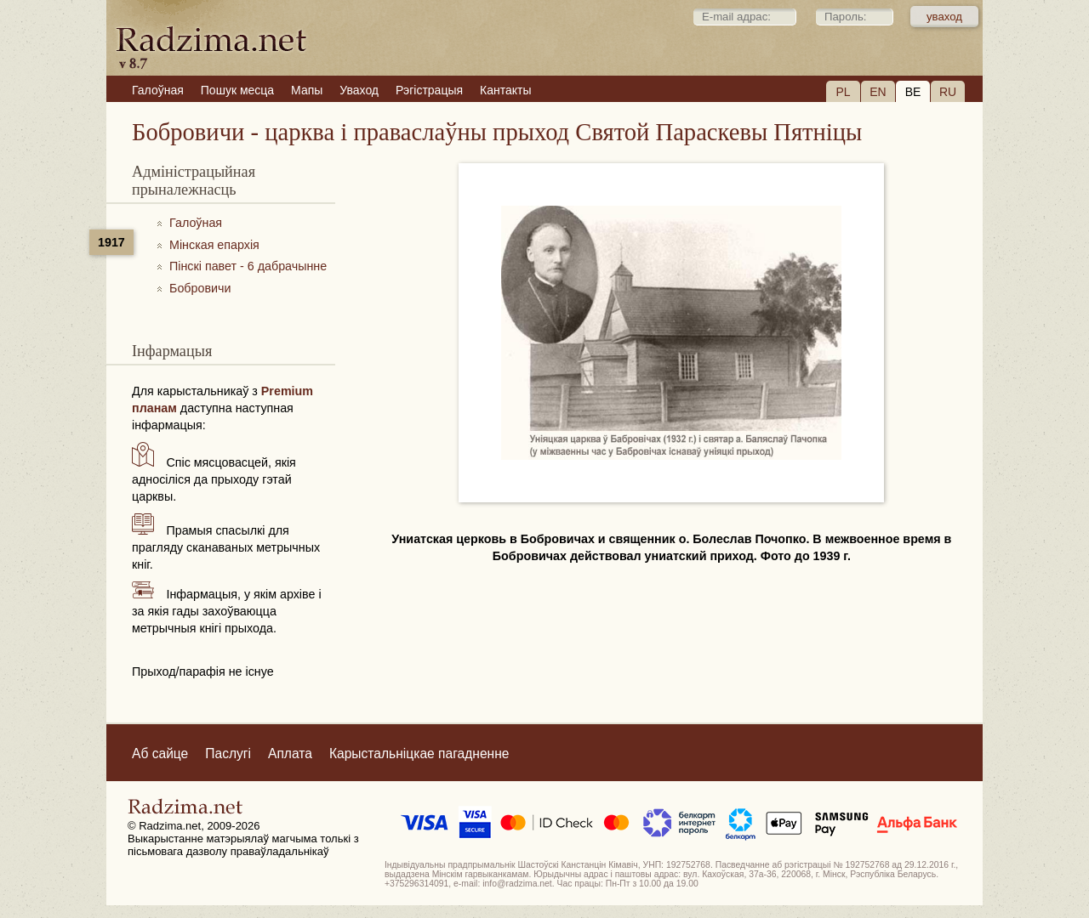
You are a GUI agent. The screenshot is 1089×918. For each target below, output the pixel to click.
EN (877, 92)
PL (842, 92)
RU (947, 92)
